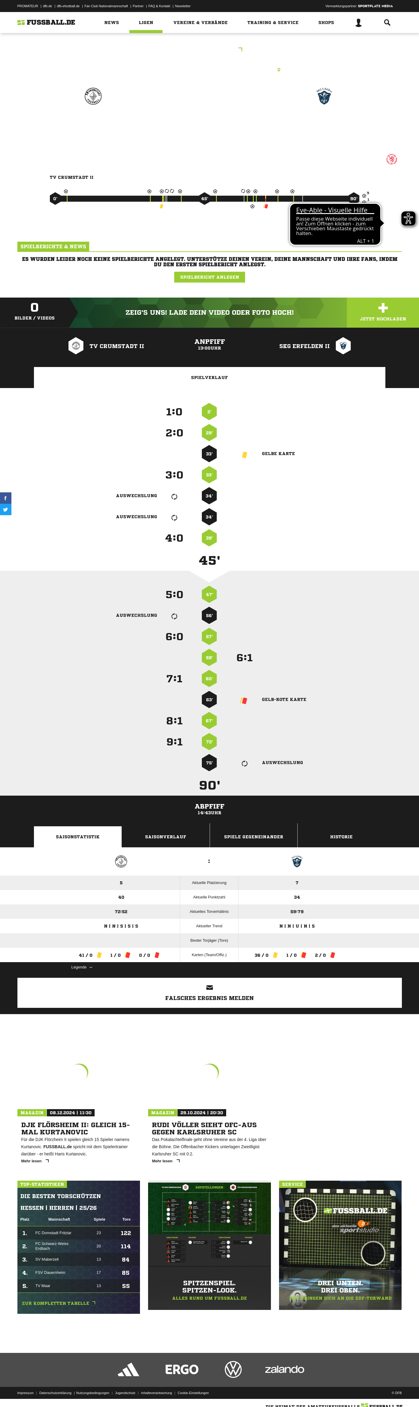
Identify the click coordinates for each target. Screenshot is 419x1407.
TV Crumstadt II (93, 122)
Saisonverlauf (165, 837)
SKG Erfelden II (324, 122)
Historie (341, 837)
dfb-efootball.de (68, 6)
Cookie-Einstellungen (193, 1393)
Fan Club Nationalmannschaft (106, 6)
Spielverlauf (209, 377)
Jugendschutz (125, 1393)
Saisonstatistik (78, 837)
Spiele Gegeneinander (253, 837)
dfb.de (47, 6)
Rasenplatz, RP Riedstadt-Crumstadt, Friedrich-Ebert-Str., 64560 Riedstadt (209, 69)
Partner (138, 6)
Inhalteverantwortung (156, 1393)
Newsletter (183, 6)
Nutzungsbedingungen (92, 1393)
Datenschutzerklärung (55, 1393)
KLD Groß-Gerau (209, 50)
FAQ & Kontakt (159, 6)
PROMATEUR (27, 6)
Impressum (25, 1393)
